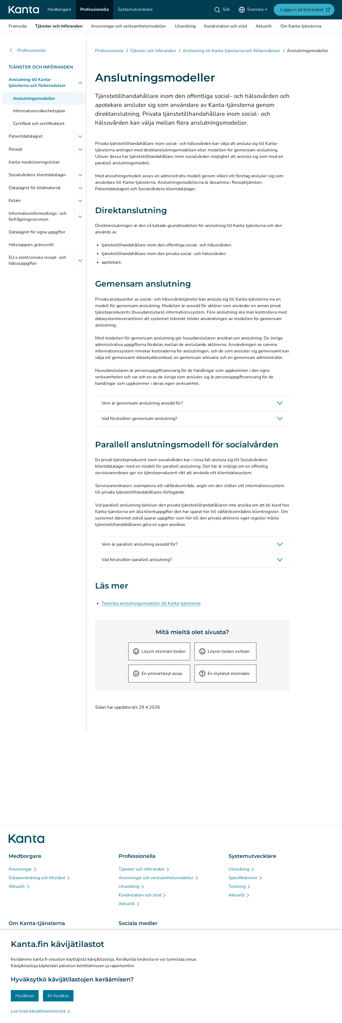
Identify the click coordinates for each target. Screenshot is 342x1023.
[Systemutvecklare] (135, 9)
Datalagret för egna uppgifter (37, 232)
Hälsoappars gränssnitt (31, 245)
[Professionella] (94, 9)
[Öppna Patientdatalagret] (80, 136)
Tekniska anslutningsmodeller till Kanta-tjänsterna (151, 603)
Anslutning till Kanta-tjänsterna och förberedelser (37, 83)
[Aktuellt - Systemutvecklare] (239, 895)
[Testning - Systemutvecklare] (240, 886)
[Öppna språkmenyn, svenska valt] (252, 9)
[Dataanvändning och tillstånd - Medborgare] (40, 878)
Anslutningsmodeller (34, 98)
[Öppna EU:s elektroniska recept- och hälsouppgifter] (80, 260)
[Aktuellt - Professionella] (129, 904)
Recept (15, 149)
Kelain (15, 200)
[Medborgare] (59, 9)
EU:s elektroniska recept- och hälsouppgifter (37, 260)
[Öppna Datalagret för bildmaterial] (80, 188)
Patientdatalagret (26, 136)
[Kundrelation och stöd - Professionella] (143, 895)
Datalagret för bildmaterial (35, 188)
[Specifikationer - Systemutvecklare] (246, 878)
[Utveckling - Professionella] (132, 886)
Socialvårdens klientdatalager (37, 175)
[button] (192, 403)
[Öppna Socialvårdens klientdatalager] (80, 175)
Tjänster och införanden (41, 67)
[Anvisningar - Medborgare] (23, 869)
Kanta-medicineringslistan (34, 162)
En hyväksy (58, 996)
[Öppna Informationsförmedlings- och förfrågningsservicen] (80, 217)
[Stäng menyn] (80, 83)
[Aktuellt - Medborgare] (19, 886)
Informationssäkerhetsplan (39, 111)
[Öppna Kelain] (80, 201)
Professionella (27, 50)
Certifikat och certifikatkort (39, 124)
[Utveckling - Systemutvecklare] (242, 869)
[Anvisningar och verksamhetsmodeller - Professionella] (159, 878)
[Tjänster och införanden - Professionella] (144, 869)
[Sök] (223, 9)
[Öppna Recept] (80, 149)
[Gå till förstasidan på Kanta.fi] (26, 838)
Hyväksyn (24, 996)
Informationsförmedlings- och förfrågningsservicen (37, 216)
